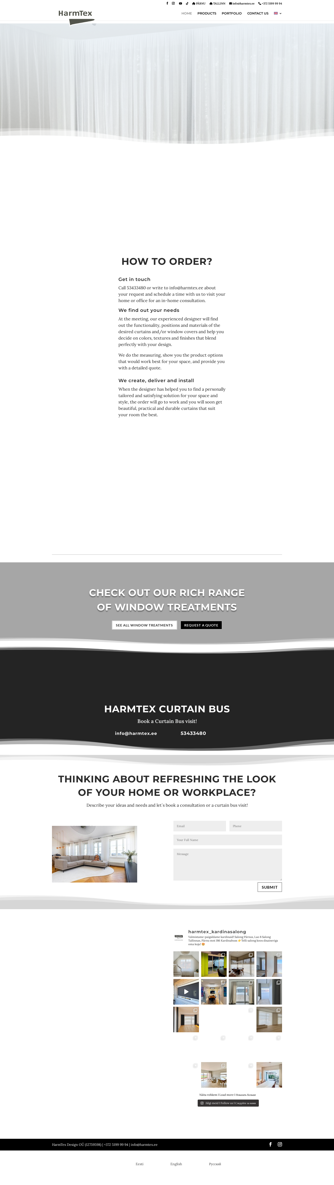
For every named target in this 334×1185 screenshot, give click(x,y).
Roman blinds (124, 1128)
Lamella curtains (88, 1133)
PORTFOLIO (232, 14)
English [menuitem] (176, 1165)
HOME (186, 14)
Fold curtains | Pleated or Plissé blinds (161, 1128)
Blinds (194, 1128)
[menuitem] (278, 16)
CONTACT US (257, 14)
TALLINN (217, 3)
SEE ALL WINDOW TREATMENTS (142, 625)
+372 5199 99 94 (270, 3)
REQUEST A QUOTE (204, 625)
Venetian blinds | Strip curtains (222, 1128)
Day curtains (60, 1128)
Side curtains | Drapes (86, 1128)
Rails (108, 1128)
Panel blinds (254, 1128)
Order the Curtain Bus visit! (149, 1133)
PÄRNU (199, 3)
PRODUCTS (206, 14)
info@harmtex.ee (242, 3)
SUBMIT (270, 888)
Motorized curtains (115, 1133)
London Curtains (62, 1133)
